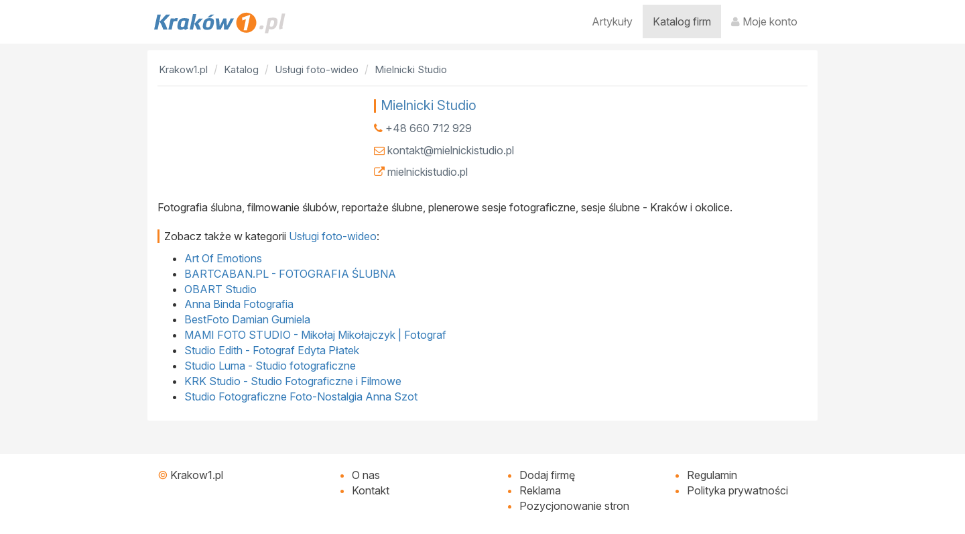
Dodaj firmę (547, 475)
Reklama (540, 490)
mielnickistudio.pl (427, 171)
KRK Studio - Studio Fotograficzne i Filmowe (292, 381)
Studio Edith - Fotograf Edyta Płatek (271, 350)
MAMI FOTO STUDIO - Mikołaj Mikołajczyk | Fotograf (315, 334)
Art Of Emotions (223, 258)
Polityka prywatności (737, 490)
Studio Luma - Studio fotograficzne (270, 365)
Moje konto (764, 21)
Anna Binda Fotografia (239, 304)
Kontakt (370, 490)
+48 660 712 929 (428, 128)
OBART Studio (220, 289)
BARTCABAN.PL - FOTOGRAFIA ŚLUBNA (290, 273)
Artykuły (612, 21)
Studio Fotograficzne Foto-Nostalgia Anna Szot (300, 396)
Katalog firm (682, 21)
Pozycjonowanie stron (574, 506)
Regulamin (712, 475)
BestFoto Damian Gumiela (247, 319)
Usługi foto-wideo (333, 236)
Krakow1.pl (196, 475)
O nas (366, 475)
